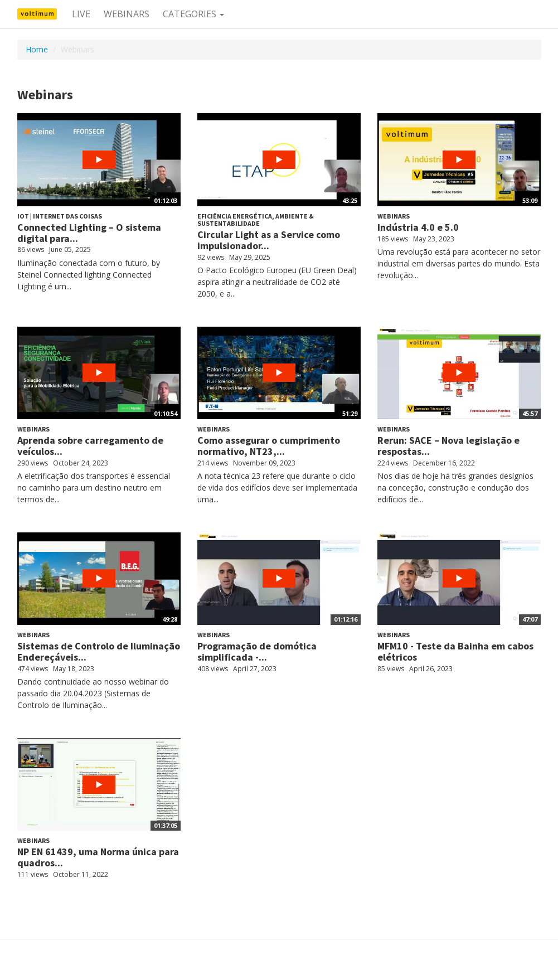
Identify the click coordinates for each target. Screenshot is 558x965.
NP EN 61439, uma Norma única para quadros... (98, 857)
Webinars (126, 14)
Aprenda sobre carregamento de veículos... (90, 446)
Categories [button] (193, 14)
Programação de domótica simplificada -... (257, 651)
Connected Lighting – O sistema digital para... (89, 233)
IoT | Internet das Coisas (59, 216)
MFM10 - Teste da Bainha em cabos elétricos (455, 651)
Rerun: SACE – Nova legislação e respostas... (448, 446)
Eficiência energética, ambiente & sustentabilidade (255, 219)
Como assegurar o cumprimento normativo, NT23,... (268, 446)
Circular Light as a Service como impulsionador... (268, 240)
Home (37, 49)
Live (81, 14)
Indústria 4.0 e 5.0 (418, 227)
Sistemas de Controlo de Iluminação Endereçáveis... (98, 651)
